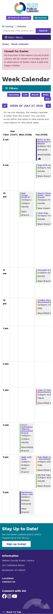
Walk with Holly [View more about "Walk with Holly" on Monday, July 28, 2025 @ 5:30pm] (26, 458)
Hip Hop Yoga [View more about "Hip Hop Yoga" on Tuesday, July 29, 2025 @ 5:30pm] (44, 475)
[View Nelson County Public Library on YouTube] (14, 597)
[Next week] (48, 106)
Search (43, 30)
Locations (8, 578)
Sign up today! (16, 544)
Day (47, 98)
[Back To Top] (26, 612)
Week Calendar (20, 44)
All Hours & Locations (19, 18)
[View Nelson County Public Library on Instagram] (9, 597)
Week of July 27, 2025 (26, 105)
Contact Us (8, 581)
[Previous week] (4, 106)
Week (46, 95)
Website (21, 26)
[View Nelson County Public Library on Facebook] (4, 597)
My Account (41, 18)
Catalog (9, 26)
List (25, 95)
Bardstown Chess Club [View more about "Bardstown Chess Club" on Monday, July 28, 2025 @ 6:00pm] (27, 493)
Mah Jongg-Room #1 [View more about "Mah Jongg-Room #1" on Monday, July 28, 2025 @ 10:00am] (25, 195)
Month (35, 95)
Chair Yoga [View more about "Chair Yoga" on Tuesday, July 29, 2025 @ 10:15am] (43, 213)
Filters (13, 88)
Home (5, 44)
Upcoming (14, 95)
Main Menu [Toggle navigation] (14, 37)
